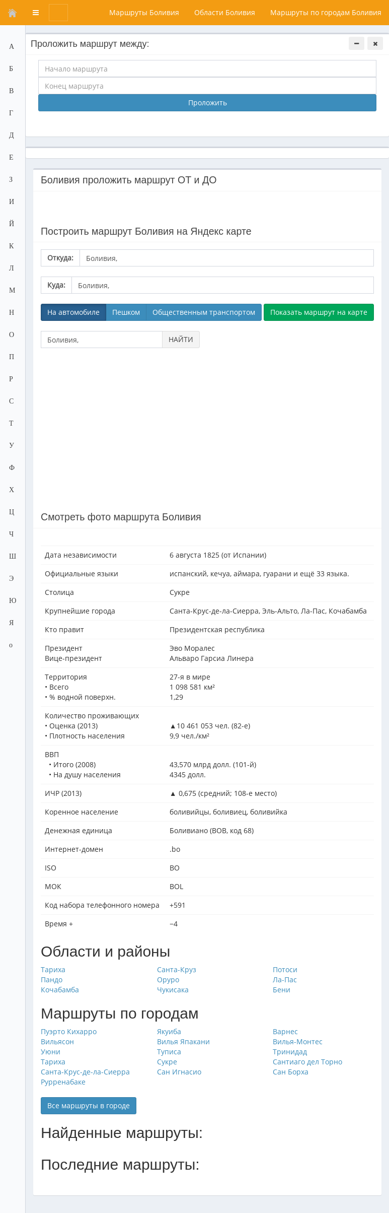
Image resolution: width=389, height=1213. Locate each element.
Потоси (285, 969)
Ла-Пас (285, 979)
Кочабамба (60, 989)
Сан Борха (290, 1071)
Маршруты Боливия (144, 12)
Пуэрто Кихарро (69, 1031)
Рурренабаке (63, 1082)
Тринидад (290, 1051)
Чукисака (173, 989)
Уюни (50, 1051)
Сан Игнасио (179, 1071)
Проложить (207, 102)
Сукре (167, 1061)
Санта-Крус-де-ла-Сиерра (85, 1071)
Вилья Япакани (183, 1041)
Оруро (168, 979)
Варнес (285, 1031)
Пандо (51, 979)
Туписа (169, 1051)
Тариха (53, 969)
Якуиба (169, 1031)
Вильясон (57, 1041)
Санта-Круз (176, 969)
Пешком (126, 312)
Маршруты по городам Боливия (325, 12)
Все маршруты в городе (88, 1105)
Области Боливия (224, 12)
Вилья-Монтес (298, 1041)
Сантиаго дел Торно (307, 1061)
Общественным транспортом (203, 312)
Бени (281, 989)
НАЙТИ (181, 339)
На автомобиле (73, 312)
